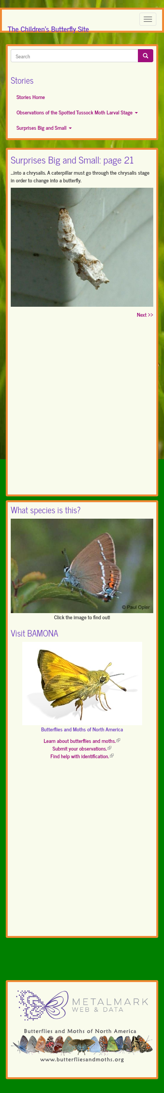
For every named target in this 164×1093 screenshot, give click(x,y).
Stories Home (31, 96)
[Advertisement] (82, 408)
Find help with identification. (81, 755)
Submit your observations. (82, 748)
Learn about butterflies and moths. (82, 740)
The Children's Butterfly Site (48, 26)
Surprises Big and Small (44, 127)
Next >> (145, 314)
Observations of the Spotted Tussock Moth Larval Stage (77, 111)
